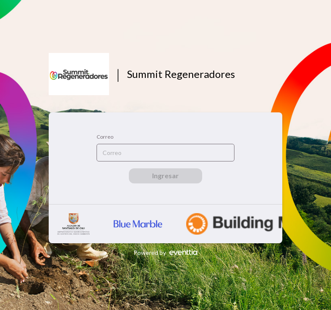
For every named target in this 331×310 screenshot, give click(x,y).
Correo (105, 136)
